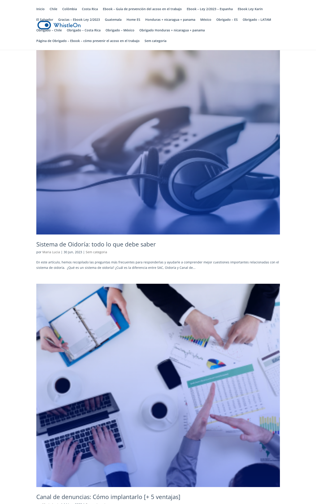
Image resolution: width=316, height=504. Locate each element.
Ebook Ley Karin (250, 9)
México (205, 20)
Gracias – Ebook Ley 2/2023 (79, 20)
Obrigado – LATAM (257, 20)
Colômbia (69, 9)
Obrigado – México (120, 30)
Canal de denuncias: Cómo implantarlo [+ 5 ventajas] (108, 497)
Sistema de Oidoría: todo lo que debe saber (96, 244)
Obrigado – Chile (49, 30)
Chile (53, 9)
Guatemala (113, 20)
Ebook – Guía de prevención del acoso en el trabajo (142, 9)
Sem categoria (155, 41)
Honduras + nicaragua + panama (170, 20)
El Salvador (44, 20)
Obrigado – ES (227, 20)
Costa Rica (90, 9)
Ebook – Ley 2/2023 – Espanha (210, 9)
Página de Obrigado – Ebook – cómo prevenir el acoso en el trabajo (88, 41)
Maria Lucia (51, 252)
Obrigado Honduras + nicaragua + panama (172, 30)
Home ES (133, 20)
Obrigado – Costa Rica (84, 30)
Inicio (40, 9)
